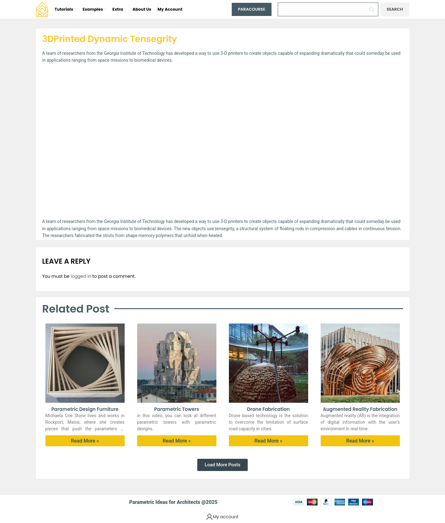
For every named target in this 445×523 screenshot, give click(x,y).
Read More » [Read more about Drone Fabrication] (268, 441)
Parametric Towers (176, 409)
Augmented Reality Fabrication (360, 409)
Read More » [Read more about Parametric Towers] (176, 441)
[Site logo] (42, 9)
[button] (222, 465)
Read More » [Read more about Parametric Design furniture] (85, 441)
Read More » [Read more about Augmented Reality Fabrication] (360, 441)
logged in (81, 276)
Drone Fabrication (268, 409)
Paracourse (251, 9)
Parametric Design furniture (84, 409)
